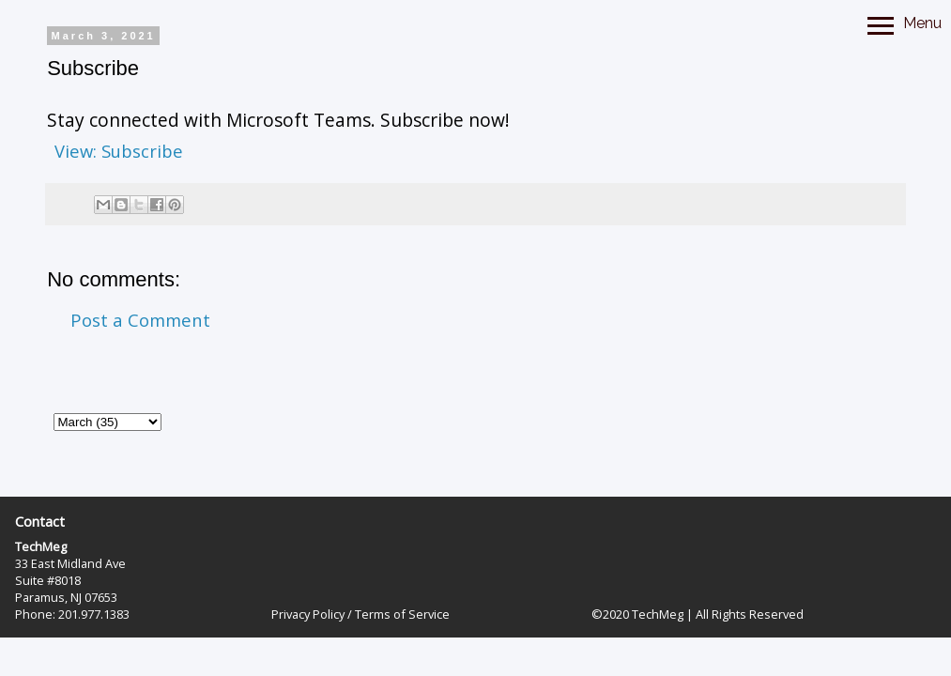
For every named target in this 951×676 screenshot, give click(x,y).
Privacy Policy (308, 614)
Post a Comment (140, 319)
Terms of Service (402, 614)
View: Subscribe (118, 150)
